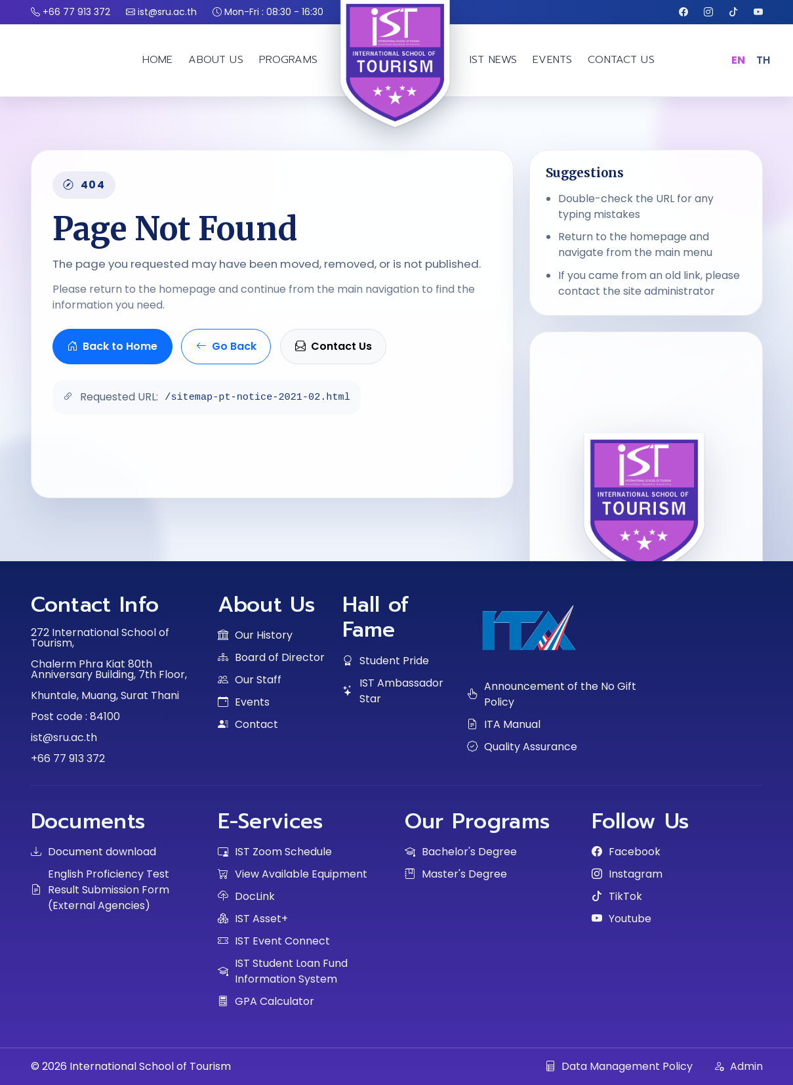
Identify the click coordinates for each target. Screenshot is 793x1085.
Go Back (226, 346)
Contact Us (333, 346)
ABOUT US (215, 60)
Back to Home (112, 346)
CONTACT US (621, 60)
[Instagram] (708, 12)
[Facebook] (683, 12)
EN (738, 60)
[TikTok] (733, 12)
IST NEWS (493, 60)
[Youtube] (758, 12)
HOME (157, 60)
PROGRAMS (288, 60)
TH (763, 60)
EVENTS (552, 60)
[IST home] (396, 97)
